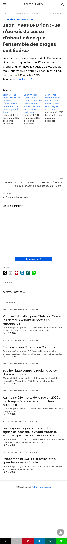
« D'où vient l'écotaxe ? (16, 197)
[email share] (10, 273)
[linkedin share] (22, 273)
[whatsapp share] (28, 273)
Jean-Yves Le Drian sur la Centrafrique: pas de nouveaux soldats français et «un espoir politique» (33, 103)
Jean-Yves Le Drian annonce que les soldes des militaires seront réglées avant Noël (52, 102)
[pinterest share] (16, 273)
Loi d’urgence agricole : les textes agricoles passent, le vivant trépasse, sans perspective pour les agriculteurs (30, 431)
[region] (33, 152)
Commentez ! (33, 259)
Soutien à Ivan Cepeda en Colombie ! (30, 347)
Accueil (6, 13)
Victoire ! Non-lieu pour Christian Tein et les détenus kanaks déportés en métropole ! (32, 320)
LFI (37, 310)
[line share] (34, 273)
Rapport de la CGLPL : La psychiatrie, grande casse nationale (29, 460)
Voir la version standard (41, 487)
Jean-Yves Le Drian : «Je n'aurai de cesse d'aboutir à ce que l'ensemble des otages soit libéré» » (34, 184)
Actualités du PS (23, 79)
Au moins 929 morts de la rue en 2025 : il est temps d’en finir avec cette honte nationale (32, 401)
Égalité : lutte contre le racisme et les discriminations (29, 372)
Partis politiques (21, 13)
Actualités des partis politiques (46, 13)
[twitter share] (5, 273)
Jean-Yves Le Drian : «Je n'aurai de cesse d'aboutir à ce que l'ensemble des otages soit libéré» (11, 103)
